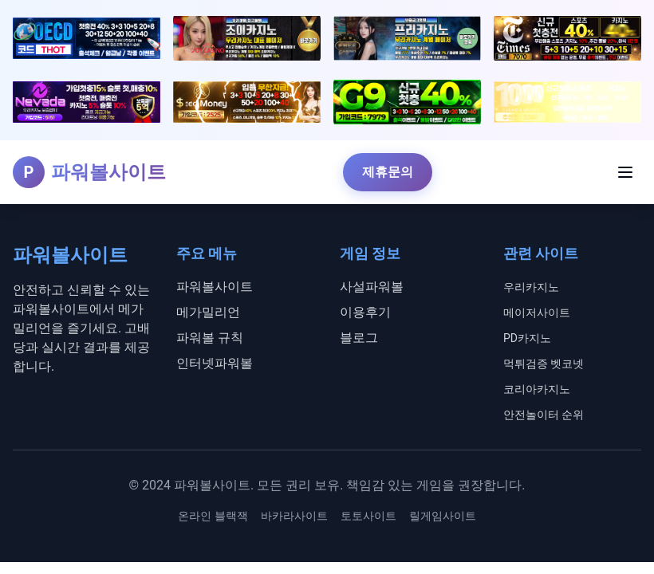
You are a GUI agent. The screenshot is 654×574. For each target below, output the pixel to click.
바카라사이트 (294, 515)
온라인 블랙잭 (212, 515)
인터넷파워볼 (214, 363)
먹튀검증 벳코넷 (543, 363)
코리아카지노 (536, 389)
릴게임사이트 (442, 515)
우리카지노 (531, 287)
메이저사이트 (536, 312)
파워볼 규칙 (209, 337)
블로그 (359, 337)
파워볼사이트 (214, 286)
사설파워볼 (372, 286)
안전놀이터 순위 (543, 414)
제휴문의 (387, 171)
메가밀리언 (208, 312)
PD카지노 (527, 338)
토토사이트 (368, 515)
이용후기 (365, 312)
